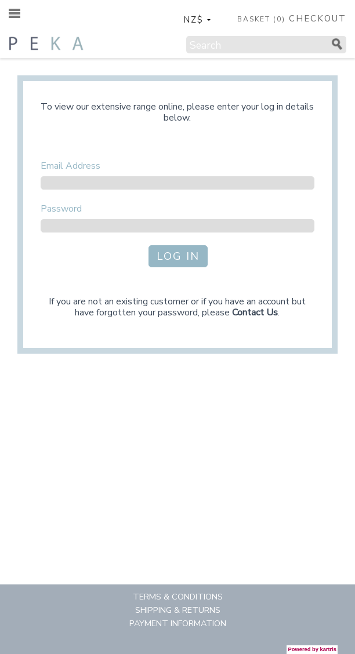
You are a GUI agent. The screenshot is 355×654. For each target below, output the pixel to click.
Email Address (70, 165)
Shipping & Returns (177, 610)
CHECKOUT (317, 18)
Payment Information (177, 623)
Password (61, 208)
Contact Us (255, 312)
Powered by (312, 649)
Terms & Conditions (178, 596)
